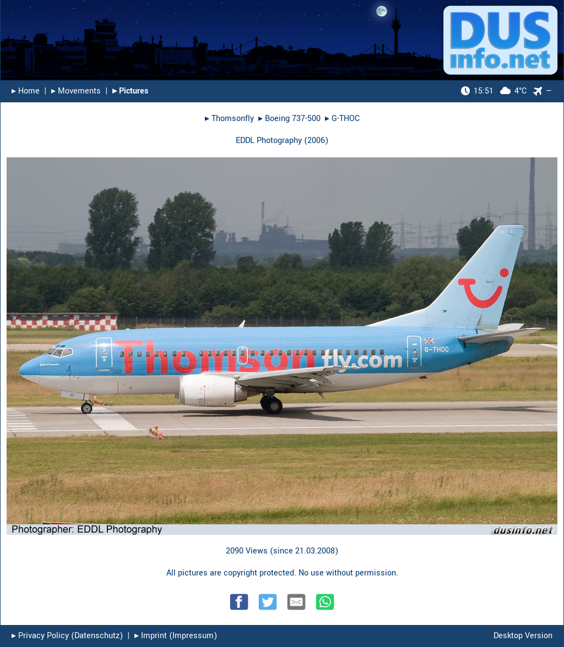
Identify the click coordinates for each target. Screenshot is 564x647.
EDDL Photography (269, 140)
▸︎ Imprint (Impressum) (175, 635)
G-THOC (346, 118)
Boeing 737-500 (293, 118)
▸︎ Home (26, 91)
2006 (316, 140)
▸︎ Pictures (130, 91)
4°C (494, 91)
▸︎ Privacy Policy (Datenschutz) (67, 635)
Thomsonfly (233, 118)
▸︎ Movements (76, 91)
